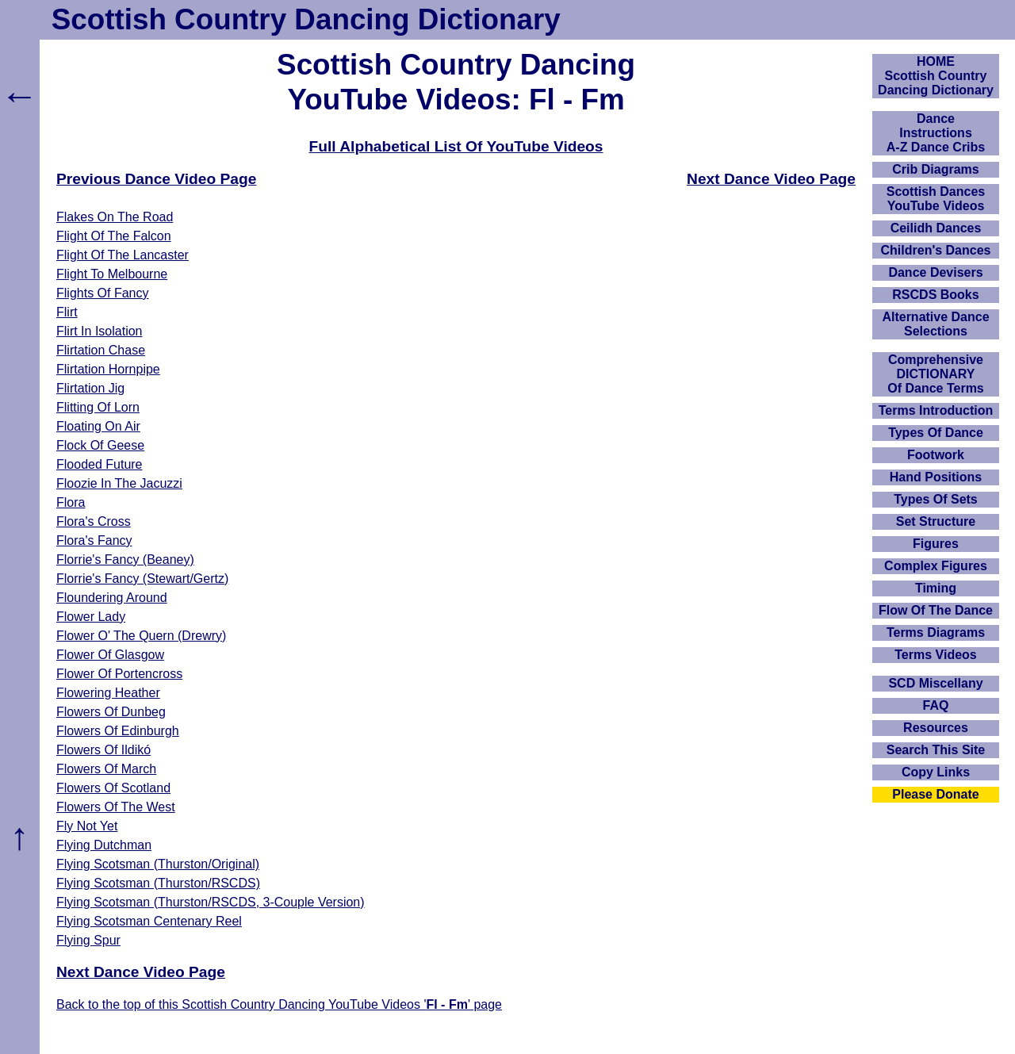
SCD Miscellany (935, 683)
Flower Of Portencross (119, 673)
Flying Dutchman (103, 845)
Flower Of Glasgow (110, 654)
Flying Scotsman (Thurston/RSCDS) (158, 883)
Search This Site (936, 750)
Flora (70, 502)
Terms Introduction (936, 410)
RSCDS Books (935, 294)
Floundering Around (111, 597)
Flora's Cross (93, 521)
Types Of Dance (935, 432)
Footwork (935, 455)
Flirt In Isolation (99, 331)
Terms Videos (935, 654)
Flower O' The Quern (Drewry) (141, 635)
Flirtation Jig (90, 388)
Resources (935, 727)
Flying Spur (88, 940)
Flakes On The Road (114, 217)
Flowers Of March (106, 769)
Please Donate (935, 794)
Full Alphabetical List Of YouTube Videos (456, 146)
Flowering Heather (108, 692)
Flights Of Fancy (102, 293)
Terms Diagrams (936, 632)
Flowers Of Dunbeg (111, 712)
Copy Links (936, 772)
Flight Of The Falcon (113, 236)
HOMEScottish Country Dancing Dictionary (936, 76)
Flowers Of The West (115, 807)
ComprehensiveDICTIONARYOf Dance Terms (935, 374)
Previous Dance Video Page (156, 179)
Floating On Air (98, 426)
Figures (936, 543)
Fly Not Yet (86, 826)
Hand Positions (936, 477)
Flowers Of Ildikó (103, 750)
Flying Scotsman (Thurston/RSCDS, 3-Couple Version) (210, 902)
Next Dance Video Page (771, 179)
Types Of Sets (936, 499)
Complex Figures (935, 566)
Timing (935, 588)
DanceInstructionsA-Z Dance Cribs (936, 133)
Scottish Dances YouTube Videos (936, 199)
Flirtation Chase (100, 350)
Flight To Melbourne (111, 274)
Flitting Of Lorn (98, 407)
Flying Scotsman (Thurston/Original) (157, 864)
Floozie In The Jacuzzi (119, 483)
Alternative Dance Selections (935, 324)
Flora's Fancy (94, 540)
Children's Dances (936, 250)
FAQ (936, 705)
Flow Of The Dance (936, 610)
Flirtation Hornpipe (108, 369)
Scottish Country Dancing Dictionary (306, 19)
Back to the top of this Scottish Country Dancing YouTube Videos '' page (279, 1004)
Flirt (67, 312)
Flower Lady (90, 616)
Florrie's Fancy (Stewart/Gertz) (142, 578)
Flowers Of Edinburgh (117, 731)
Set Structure (935, 521)
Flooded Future (99, 464)
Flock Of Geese (100, 445)
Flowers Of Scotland (113, 788)
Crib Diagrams (935, 169)
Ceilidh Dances (936, 228)
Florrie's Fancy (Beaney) (125, 559)
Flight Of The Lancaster (122, 255)
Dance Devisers (935, 272)
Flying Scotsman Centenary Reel (149, 921)
